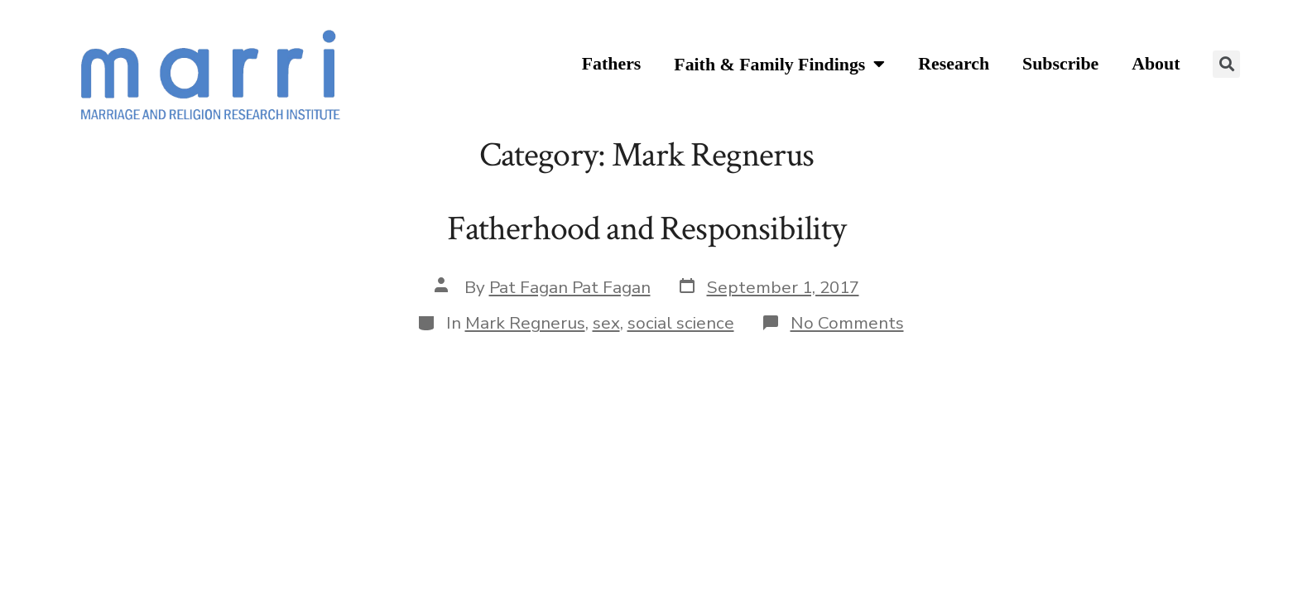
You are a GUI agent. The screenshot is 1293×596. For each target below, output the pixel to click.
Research (953, 64)
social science (680, 322)
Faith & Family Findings (779, 65)
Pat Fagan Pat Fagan (570, 287)
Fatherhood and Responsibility (647, 229)
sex (606, 322)
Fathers (612, 64)
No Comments (847, 322)
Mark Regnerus (525, 322)
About (1156, 64)
